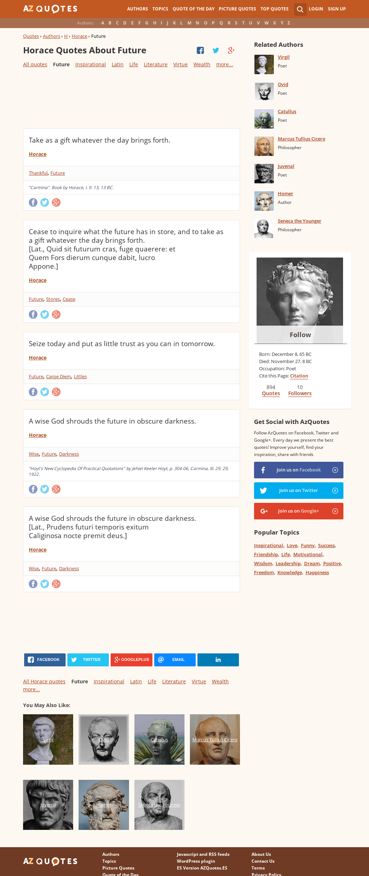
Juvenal (286, 166)
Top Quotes (275, 9)
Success (326, 545)
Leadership (288, 563)
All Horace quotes (44, 681)
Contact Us (263, 861)
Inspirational (90, 64)
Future (57, 173)
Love (292, 545)
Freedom (264, 572)
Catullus (287, 111)
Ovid (283, 84)
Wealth (202, 64)
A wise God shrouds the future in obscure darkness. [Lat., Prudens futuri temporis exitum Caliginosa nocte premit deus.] (112, 527)
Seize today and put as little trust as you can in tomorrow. (122, 343)
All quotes (35, 64)
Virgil (284, 57)
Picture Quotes (237, 9)
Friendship (266, 554)
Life (133, 64)
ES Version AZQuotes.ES (202, 868)
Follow (300, 334)
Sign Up (337, 9)
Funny (308, 545)
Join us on (299, 469)
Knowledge (289, 572)
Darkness (69, 454)
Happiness (317, 572)
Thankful (38, 173)
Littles (80, 376)
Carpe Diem (58, 376)
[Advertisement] (131, 97)
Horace (79, 36)
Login (316, 9)
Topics (160, 9)
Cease (69, 299)
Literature (156, 64)
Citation (299, 375)
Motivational (308, 554)
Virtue (180, 64)
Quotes (31, 36)
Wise (34, 454)
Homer (285, 193)
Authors (137, 9)
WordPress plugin (196, 861)
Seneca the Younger (299, 221)
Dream (312, 563)
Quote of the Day (193, 9)
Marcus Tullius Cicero (301, 138)
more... (224, 64)
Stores (53, 299)
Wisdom (263, 563)
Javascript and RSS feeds (203, 854)
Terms (258, 868)
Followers (300, 393)
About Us (261, 854)
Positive (332, 563)
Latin (118, 64)
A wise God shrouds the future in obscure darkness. (112, 421)
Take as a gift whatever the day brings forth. (99, 140)
